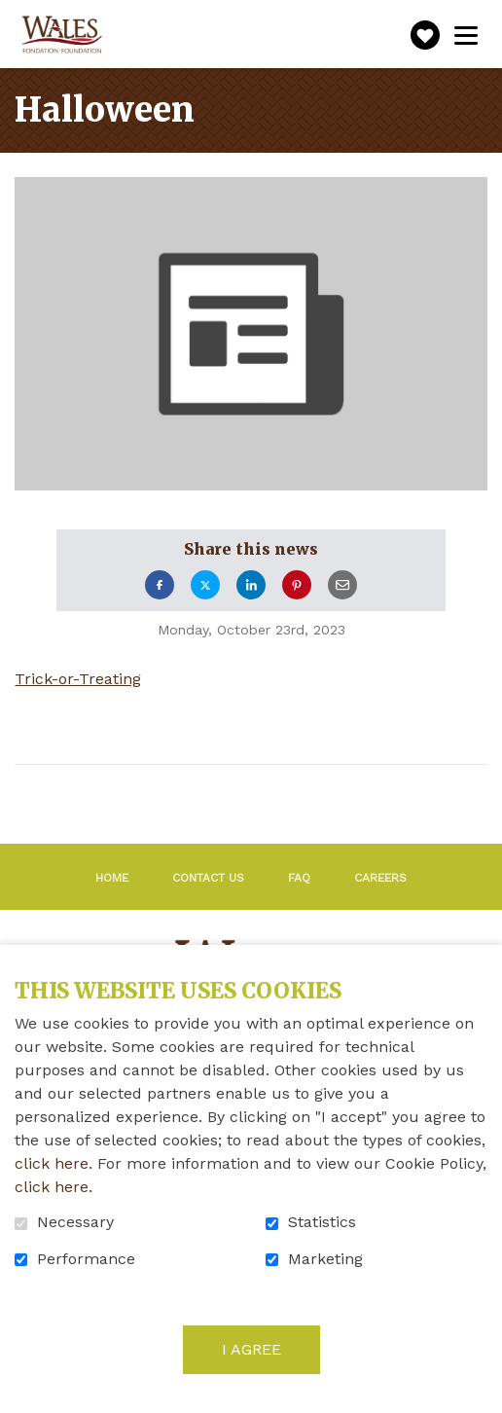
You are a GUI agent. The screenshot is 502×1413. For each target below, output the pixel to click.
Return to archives (147, 791)
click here (52, 1163)
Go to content (15, 15)
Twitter (205, 584)
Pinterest (296, 584)
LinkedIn (251, 584)
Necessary (75, 1222)
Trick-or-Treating (78, 679)
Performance (86, 1259)
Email (342, 584)
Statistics (322, 1222)
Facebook (159, 584)
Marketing (325, 1259)
